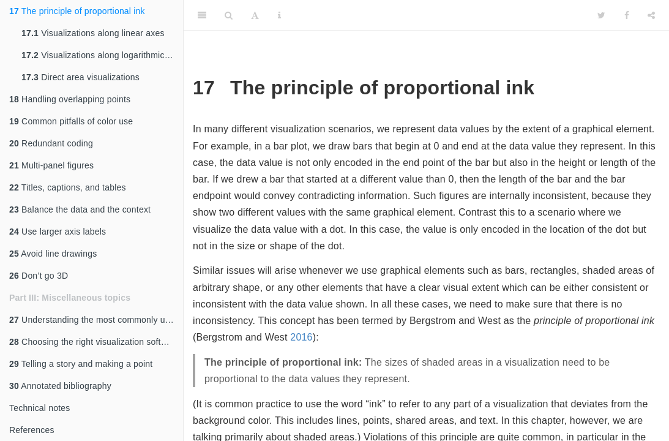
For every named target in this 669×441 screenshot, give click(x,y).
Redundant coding (51, 143)
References (31, 430)
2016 (301, 337)
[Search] (228, 15)
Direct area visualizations (80, 77)
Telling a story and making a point (80, 364)
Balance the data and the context (80, 209)
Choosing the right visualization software (94, 342)
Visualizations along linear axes (93, 33)
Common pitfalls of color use (71, 121)
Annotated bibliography (60, 386)
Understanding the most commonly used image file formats (96, 320)
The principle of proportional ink (77, 11)
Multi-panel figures (51, 165)
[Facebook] (626, 15)
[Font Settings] (255, 15)
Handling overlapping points (69, 99)
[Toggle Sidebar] (202, 15)
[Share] (651, 15)
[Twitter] (601, 15)
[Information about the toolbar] (279, 15)
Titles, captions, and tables (67, 187)
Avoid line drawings (53, 253)
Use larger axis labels (57, 231)
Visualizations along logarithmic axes (102, 55)
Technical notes (39, 408)
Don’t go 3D (38, 276)
